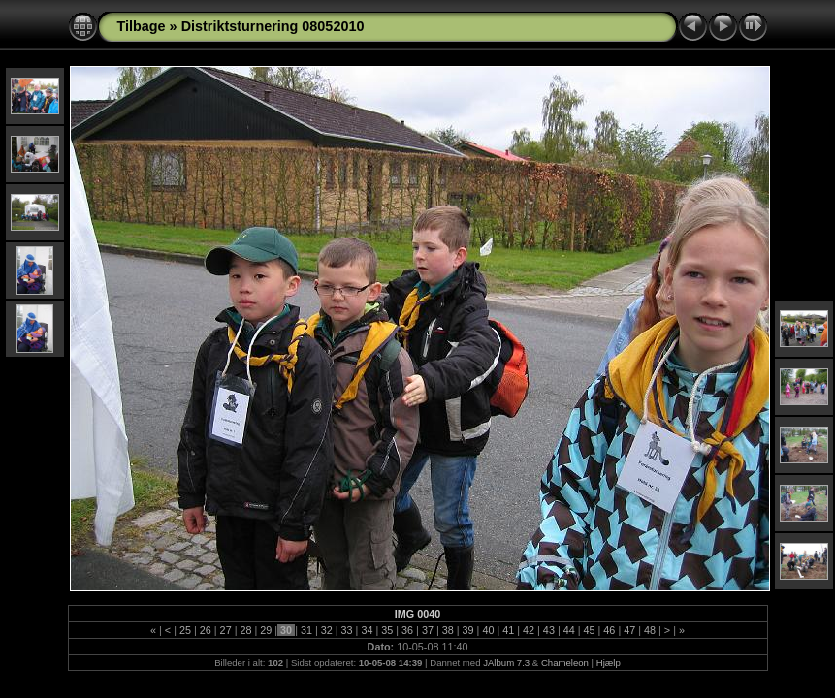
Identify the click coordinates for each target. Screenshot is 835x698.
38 (448, 630)
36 (407, 630)
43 (549, 630)
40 (488, 630)
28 (245, 630)
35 (387, 630)
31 (306, 630)
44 (569, 630)
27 (226, 630)
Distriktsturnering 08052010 (273, 26)
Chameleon (565, 662)
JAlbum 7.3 (506, 662)
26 (205, 630)
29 (265, 630)
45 (589, 630)
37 (427, 630)
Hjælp (608, 662)
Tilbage (141, 26)
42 (528, 630)
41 (508, 630)
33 (347, 630)
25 (185, 630)
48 (649, 630)
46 (609, 630)
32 (327, 630)
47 (629, 630)
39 (468, 630)
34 (366, 630)
